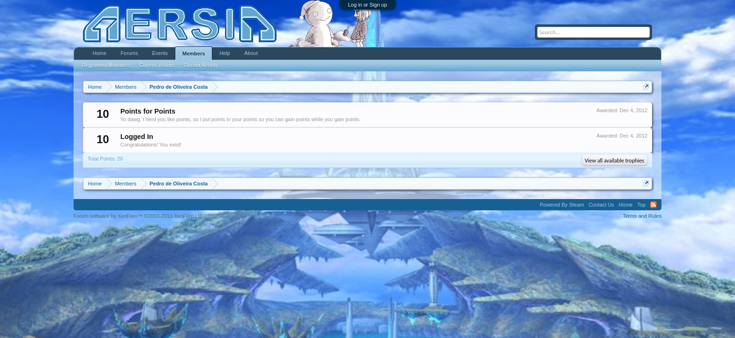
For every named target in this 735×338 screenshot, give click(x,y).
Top (641, 204)
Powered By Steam (562, 204)
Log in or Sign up (367, 5)
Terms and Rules (642, 216)
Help (224, 53)
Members (193, 53)
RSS (653, 204)
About (251, 53)
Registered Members (106, 65)
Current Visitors (157, 65)
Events (160, 53)
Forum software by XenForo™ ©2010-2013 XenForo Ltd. (139, 216)
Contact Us (601, 204)
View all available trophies (615, 160)
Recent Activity (201, 65)
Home (99, 53)
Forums (129, 53)
